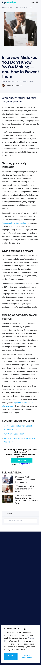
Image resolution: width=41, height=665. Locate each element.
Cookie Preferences (27, 656)
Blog (4, 7)
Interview (11, 7)
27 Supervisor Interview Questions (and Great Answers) (24, 489)
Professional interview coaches (14, 223)
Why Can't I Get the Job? (14, 434)
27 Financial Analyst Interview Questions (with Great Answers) (25, 479)
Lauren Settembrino (12, 85)
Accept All (10, 656)
